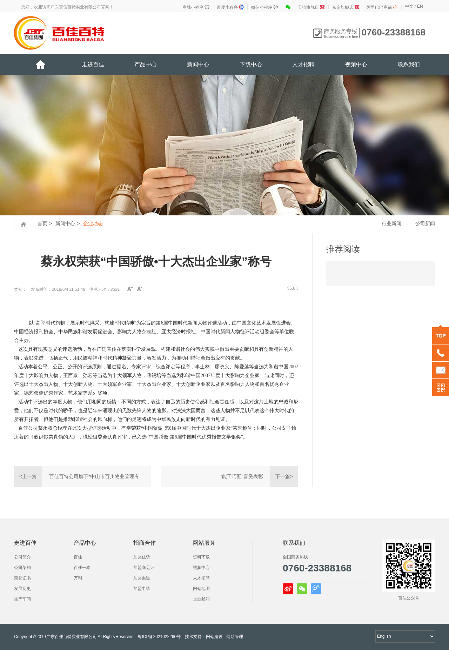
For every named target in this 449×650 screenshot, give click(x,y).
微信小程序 (264, 7)
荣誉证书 (22, 578)
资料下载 (201, 557)
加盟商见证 (143, 567)
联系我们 (408, 64)
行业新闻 (391, 223)
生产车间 (22, 599)
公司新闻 (425, 223)
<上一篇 (28, 476)
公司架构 (22, 567)
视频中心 (356, 64)
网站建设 (214, 636)
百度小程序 (230, 7)
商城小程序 (195, 7)
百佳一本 (82, 567)
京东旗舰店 (345, 7)
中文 (409, 6)
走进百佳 (93, 64)
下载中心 (251, 64)
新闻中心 (198, 64)
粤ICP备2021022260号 (159, 636)
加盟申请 (141, 588)
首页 (42, 223)
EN (420, 6)
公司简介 (22, 557)
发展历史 (22, 588)
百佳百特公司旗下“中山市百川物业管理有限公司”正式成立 (94, 480)
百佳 (78, 557)
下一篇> (284, 476)
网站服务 (204, 543)
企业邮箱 (201, 599)
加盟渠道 (141, 578)
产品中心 (145, 64)
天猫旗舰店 (311, 7)
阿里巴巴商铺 (382, 7)
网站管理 (234, 636)
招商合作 (144, 543)
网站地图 (201, 588)
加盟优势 (141, 557)
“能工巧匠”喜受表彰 (242, 476)
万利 (78, 578)
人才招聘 (303, 64)
